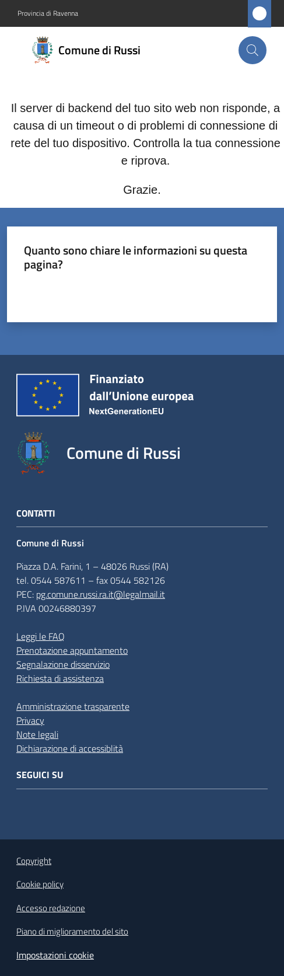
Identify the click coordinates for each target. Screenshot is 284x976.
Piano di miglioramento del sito (72, 931)
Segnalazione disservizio (63, 664)
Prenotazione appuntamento (72, 650)
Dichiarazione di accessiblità (69, 748)
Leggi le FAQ (40, 636)
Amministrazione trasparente (72, 706)
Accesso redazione (50, 908)
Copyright (33, 860)
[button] (253, 50)
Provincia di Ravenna (47, 13)
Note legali (37, 734)
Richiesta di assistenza (60, 678)
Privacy (30, 720)
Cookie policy (40, 884)
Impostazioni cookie (55, 955)
